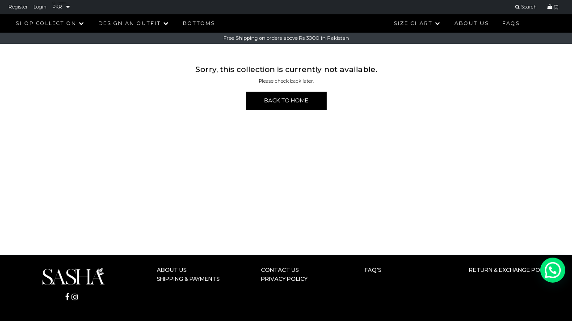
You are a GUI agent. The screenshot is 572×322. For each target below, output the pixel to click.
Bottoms (199, 23)
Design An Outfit (133, 23)
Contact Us (280, 270)
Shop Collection (50, 23)
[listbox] (61, 7)
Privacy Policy (284, 278)
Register (18, 7)
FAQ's (373, 270)
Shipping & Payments (188, 278)
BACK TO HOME (286, 100)
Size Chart (417, 23)
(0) (553, 7)
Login (40, 7)
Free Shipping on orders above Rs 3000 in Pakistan (286, 38)
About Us (471, 23)
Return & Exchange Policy (510, 270)
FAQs (511, 23)
